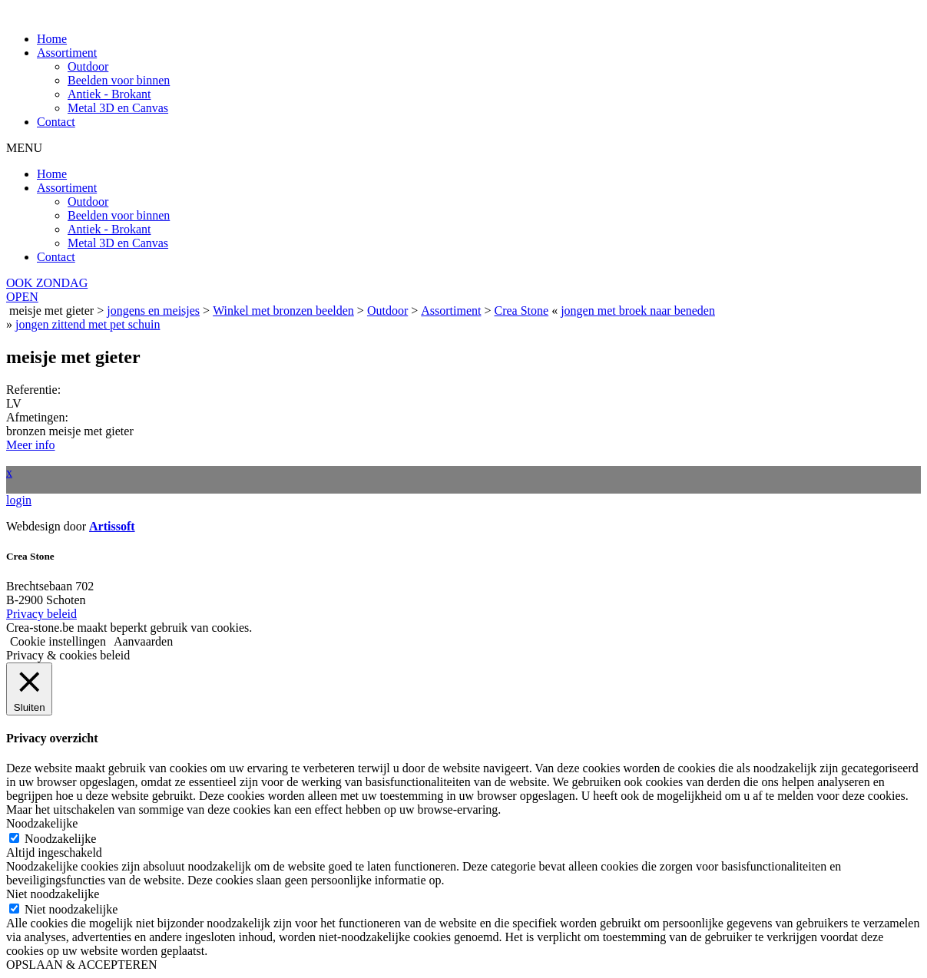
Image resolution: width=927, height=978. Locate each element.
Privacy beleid (41, 613)
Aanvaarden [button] (143, 641)
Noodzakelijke (60, 838)
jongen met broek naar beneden (638, 310)
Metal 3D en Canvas (118, 107)
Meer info (30, 444)
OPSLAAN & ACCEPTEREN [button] (81, 964)
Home (52, 38)
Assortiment (67, 52)
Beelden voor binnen (119, 80)
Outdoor (88, 66)
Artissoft (112, 526)
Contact (56, 121)
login (18, 500)
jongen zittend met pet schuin (87, 324)
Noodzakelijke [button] (42, 823)
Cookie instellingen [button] (58, 641)
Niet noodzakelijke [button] (52, 893)
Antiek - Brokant (109, 94)
